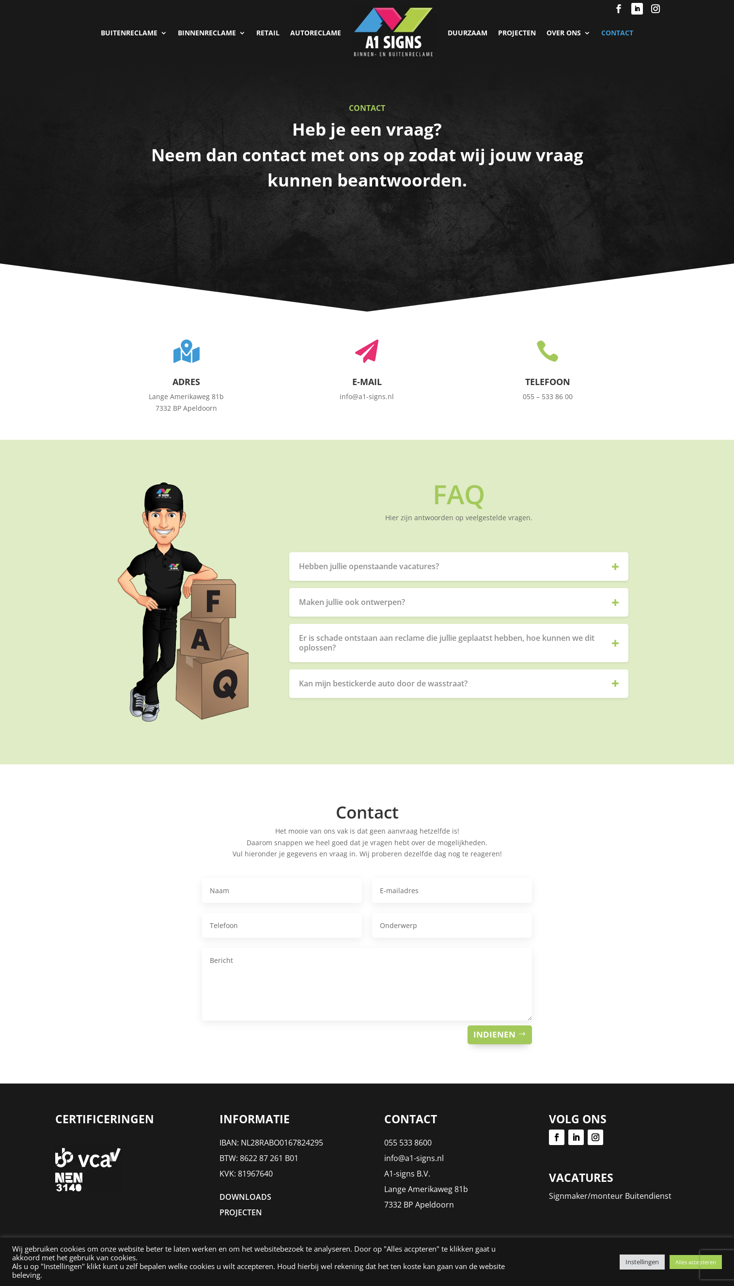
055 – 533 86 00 (548, 396)
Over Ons (564, 32)
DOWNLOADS (245, 1197)
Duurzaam (467, 32)
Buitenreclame (129, 32)
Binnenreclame (207, 32)
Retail (268, 32)
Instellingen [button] (642, 1261)
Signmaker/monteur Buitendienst (610, 1196)
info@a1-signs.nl (414, 1158)
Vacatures (581, 1177)
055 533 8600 (408, 1142)
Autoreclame (315, 32)
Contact (617, 32)
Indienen (494, 1034)
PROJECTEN (517, 32)
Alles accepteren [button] (695, 1262)
